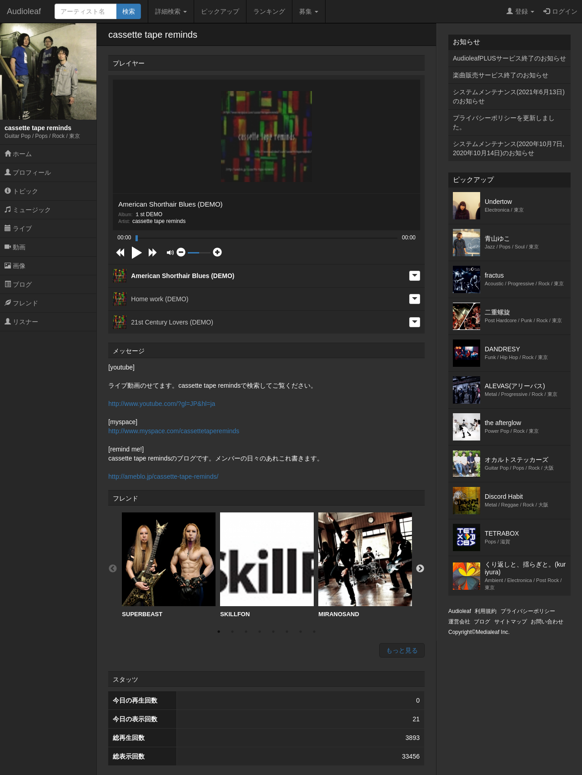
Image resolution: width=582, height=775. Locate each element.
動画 (15, 247)
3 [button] (246, 631)
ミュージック (28, 209)
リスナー (21, 321)
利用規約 (486, 611)
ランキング (269, 11)
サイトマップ (510, 621)
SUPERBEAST (169, 565)
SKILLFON (267, 565)
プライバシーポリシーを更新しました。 (504, 122)
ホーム (18, 153)
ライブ (18, 228)
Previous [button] (112, 568)
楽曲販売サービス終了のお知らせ (500, 75)
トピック (21, 191)
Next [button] (420, 568)
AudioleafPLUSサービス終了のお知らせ (509, 58)
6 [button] (286, 631)
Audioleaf (24, 11)
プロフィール (28, 172)
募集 (308, 11)
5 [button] (273, 631)
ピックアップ (220, 11)
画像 (15, 265)
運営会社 (459, 621)
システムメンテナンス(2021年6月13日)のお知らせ (509, 96)
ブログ (18, 284)
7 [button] (300, 631)
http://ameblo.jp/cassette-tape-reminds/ (163, 476)
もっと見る (402, 650)
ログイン (560, 11)
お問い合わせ (547, 621)
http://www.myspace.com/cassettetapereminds (173, 431)
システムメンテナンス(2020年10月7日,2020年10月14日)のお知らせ (508, 148)
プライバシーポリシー (528, 611)
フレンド (21, 303)
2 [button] (232, 631)
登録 (520, 11)
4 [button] (259, 631)
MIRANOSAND (365, 565)
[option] (169, 565)
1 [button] (218, 631)
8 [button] (314, 631)
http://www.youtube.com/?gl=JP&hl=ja (161, 403)
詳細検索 (171, 11)
